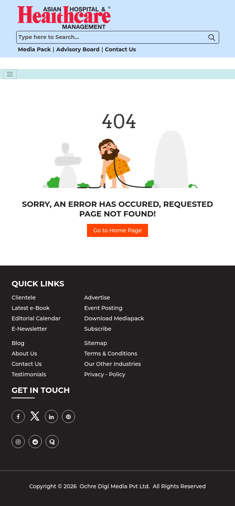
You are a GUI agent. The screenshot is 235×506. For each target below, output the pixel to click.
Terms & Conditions (110, 353)
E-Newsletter (29, 328)
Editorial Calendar (36, 318)
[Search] (117, 37)
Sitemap (95, 343)
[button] (213, 37)
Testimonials (29, 374)
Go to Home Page (117, 230)
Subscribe (97, 328)
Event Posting (103, 308)
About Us (24, 353)
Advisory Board (78, 49)
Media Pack (34, 49)
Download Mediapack (114, 318)
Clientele (24, 297)
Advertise (97, 297)
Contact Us (120, 49)
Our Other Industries (112, 363)
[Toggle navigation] (10, 74)
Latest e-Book (30, 308)
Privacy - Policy (104, 374)
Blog (18, 343)
